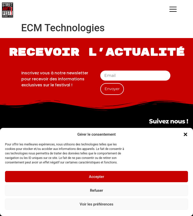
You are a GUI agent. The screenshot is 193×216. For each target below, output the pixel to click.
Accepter (96, 176)
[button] (185, 134)
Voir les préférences (96, 204)
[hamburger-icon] (173, 10)
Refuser (96, 190)
